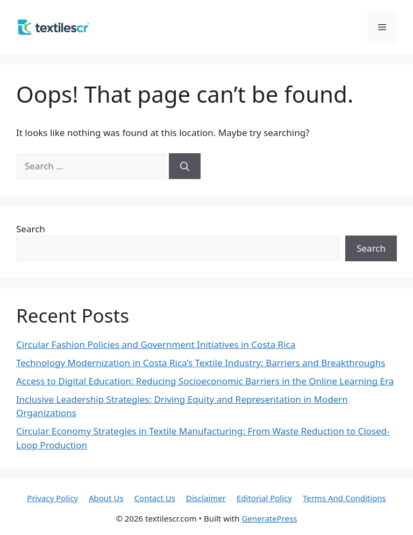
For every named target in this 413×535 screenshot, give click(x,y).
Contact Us (154, 498)
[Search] (185, 166)
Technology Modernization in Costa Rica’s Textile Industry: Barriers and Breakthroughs (200, 362)
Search (30, 229)
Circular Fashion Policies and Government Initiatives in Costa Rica (155, 344)
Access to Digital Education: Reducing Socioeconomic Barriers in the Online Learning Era (205, 381)
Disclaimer (206, 498)
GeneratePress (269, 518)
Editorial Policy (264, 498)
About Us (106, 498)
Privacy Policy (52, 498)
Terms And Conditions (344, 498)
